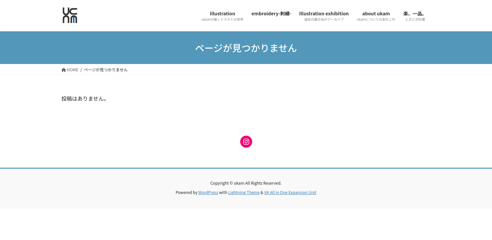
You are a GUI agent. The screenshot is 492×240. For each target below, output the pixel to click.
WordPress (208, 192)
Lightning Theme (244, 192)
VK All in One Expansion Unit (290, 192)
